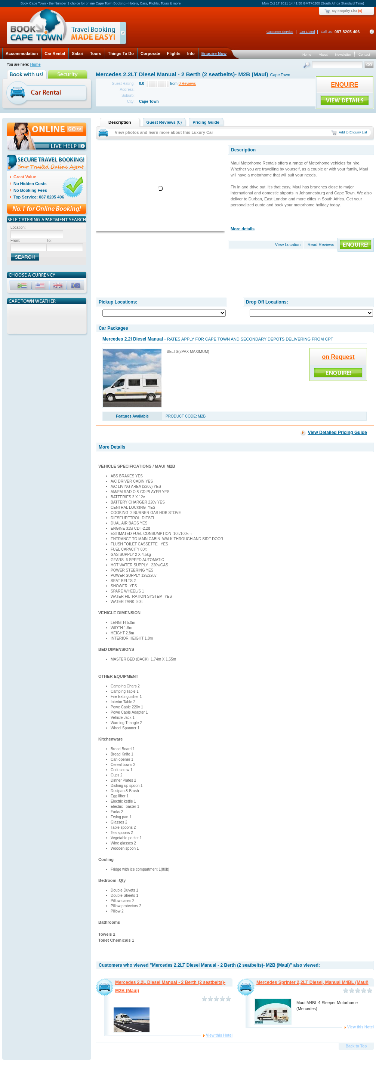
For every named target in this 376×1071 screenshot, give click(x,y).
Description (119, 122)
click (124, 34)
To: (49, 240)
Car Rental (54, 53)
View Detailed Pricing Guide (337, 432)
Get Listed (307, 32)
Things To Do (121, 53)
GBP (59, 286)
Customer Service (279, 32)
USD (41, 286)
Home (306, 54)
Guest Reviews (164, 122)
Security (68, 74)
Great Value (24, 177)
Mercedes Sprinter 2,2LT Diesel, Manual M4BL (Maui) (312, 982)
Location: (18, 227)
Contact (364, 54)
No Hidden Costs (30, 183)
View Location (288, 244)
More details (243, 229)
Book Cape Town (63, 28)
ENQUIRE (344, 84)
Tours (95, 53)
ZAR (23, 286)
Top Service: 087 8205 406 (38, 197)
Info (191, 53)
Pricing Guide (205, 122)
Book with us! (27, 74)
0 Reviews (187, 83)
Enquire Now (213, 53)
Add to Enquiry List (353, 132)
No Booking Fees (30, 190)
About (323, 54)
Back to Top (356, 1046)
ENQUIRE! (344, 100)
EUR (77, 286)
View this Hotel (219, 1035)
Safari (77, 53)
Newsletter (343, 54)
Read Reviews (321, 244)
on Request (338, 357)
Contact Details (372, 32)
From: (15, 240)
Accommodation (22, 53)
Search (307, 65)
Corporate (150, 53)
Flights (174, 53)
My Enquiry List (344, 11)
